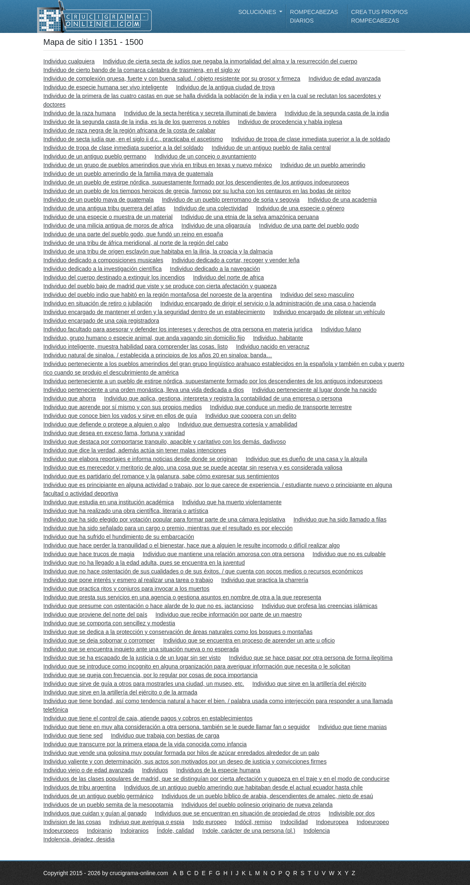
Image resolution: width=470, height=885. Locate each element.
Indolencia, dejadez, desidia (79, 839)
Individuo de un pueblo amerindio (322, 165)
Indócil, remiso (253, 822)
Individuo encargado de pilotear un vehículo (329, 312)
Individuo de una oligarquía (216, 225)
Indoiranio (100, 830)
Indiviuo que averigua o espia (146, 822)
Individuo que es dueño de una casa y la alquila (306, 459)
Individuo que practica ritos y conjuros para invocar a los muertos (126, 588)
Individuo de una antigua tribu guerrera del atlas (104, 208)
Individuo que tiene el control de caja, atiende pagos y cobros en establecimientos (147, 718)
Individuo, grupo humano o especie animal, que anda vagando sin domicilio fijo (144, 338)
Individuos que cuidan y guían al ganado (95, 813)
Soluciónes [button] (258, 12)
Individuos (155, 770)
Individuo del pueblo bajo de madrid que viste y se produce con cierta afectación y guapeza (160, 286)
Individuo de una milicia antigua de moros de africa (108, 225)
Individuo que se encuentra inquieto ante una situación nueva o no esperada (141, 649)
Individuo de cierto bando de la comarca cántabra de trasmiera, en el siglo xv (141, 70)
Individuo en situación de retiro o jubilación (97, 303)
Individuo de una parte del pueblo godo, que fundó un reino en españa (133, 234)
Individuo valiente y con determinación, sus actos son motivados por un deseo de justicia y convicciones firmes (185, 761)
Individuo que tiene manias (352, 727)
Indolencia (316, 830)
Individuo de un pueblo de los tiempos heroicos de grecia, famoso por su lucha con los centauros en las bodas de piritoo (197, 191)
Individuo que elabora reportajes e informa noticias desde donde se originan (140, 459)
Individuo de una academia (342, 199)
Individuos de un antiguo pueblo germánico (98, 796)
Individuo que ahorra (69, 398)
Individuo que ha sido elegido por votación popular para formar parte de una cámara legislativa (164, 519)
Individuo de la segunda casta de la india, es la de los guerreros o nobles (136, 122)
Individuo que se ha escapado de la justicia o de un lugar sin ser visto (132, 657)
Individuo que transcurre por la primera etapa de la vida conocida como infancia (145, 744)
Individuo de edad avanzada (344, 78)
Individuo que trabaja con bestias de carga (165, 735)
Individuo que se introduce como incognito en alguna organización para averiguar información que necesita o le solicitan (196, 666)
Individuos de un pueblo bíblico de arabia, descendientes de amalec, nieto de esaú (267, 796)
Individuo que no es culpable (349, 554)
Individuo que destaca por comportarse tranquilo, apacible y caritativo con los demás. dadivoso (164, 441)
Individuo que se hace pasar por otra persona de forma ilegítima (310, 657)
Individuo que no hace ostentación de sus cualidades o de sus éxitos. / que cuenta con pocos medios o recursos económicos (203, 571)
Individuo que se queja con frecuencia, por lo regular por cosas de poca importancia (150, 675)
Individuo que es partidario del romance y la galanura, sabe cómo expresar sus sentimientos (161, 476)
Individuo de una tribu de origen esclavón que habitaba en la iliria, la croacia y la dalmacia (158, 251)
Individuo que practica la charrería (264, 580)
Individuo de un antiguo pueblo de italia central (271, 147)
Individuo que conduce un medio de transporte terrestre (281, 407)
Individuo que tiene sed (73, 735)
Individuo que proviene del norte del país (95, 614)
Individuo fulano (341, 329)
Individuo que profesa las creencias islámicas (320, 606)
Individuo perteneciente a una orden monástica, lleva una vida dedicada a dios (143, 390)
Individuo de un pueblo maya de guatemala (98, 199)
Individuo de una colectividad (211, 208)
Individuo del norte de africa (228, 277)
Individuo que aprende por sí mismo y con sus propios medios (122, 407)
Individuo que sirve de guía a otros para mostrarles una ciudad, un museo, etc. (143, 683)
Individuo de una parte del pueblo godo (309, 225)
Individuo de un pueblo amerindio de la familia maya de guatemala (128, 173)
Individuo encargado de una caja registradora (101, 320)
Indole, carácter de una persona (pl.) (249, 830)
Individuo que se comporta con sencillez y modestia (109, 623)
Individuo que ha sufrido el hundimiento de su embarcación (118, 536)
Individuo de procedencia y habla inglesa (290, 122)
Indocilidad (294, 822)
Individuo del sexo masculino (317, 294)
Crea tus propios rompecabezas (379, 16)
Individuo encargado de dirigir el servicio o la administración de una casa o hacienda (268, 303)
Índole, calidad (175, 830)
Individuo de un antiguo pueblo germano (94, 156)
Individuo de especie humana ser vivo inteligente (105, 87)
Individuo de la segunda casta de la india (336, 113)
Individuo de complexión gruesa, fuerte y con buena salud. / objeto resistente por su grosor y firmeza (171, 78)
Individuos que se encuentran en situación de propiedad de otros (238, 813)
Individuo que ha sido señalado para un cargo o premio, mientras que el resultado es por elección (168, 528)
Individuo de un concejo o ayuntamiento (205, 156)
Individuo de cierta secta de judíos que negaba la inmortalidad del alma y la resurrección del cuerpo (230, 61)
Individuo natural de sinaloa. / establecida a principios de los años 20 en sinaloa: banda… (157, 355)
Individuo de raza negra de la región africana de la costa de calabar (129, 130)
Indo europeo (210, 822)
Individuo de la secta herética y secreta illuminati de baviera (200, 113)
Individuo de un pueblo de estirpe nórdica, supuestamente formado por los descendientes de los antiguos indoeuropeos (196, 182)
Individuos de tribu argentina (79, 787)
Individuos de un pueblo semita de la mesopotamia (108, 804)
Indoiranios (134, 830)
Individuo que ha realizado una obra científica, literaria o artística (125, 511)
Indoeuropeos (61, 830)
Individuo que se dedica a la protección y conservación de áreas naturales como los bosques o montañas (178, 632)
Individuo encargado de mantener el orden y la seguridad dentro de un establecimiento (154, 312)
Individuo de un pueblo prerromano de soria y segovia (231, 199)
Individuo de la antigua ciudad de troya (225, 87)
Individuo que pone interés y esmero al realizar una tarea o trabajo (128, 580)
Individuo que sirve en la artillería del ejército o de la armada (120, 692)
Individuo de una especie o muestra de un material (108, 217)
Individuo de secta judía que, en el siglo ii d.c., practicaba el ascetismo (133, 139)
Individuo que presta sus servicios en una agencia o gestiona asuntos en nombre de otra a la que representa (182, 597)
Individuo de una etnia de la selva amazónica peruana (250, 217)
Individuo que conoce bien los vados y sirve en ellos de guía (120, 415)
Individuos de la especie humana (218, 770)
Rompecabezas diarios (314, 16)
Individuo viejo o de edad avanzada (88, 770)
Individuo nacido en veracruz (272, 346)
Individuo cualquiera (69, 61)
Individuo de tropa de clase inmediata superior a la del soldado (123, 147)
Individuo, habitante (278, 338)
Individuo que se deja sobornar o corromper (99, 640)
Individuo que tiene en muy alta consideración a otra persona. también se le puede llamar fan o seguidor (176, 727)
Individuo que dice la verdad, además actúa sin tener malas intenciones (134, 450)
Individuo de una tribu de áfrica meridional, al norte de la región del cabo (135, 243)
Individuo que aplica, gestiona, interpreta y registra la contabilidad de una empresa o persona (223, 398)
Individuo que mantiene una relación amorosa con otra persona (223, 554)
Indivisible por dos (352, 813)
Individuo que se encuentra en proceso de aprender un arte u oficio (249, 640)
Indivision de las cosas (72, 822)
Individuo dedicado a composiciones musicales (103, 260)
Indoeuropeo (373, 822)
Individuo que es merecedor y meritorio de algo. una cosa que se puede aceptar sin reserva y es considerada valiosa (192, 467)
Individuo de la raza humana (79, 113)
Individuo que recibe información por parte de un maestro (228, 614)
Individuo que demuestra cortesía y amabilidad (238, 424)
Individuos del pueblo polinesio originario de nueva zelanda (257, 804)
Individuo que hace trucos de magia (88, 554)
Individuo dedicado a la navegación (215, 269)
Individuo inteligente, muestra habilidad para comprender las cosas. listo (135, 346)
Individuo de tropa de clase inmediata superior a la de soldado (310, 139)
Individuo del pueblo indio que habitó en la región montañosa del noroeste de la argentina (157, 294)
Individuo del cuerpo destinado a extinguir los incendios (114, 277)
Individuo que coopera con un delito (250, 415)
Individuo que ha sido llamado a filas (340, 519)
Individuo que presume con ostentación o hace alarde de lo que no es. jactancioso (148, 606)
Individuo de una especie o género (300, 208)
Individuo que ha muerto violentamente (232, 502)
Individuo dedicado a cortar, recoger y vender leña (236, 260)
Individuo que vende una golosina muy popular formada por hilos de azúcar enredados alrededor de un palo (181, 753)
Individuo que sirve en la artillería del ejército (309, 683)
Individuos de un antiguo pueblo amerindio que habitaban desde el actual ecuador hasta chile (243, 787)
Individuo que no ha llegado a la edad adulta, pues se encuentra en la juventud (144, 562)
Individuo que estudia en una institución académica (108, 502)
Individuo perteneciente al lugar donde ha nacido (314, 390)
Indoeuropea (332, 822)
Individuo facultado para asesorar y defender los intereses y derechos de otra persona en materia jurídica (178, 329)
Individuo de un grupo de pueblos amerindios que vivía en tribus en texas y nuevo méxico (157, 165)
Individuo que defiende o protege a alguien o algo (106, 424)
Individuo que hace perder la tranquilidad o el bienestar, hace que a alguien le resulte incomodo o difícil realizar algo (191, 545)
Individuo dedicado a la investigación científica (102, 269)
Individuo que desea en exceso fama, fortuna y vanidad (114, 433)
